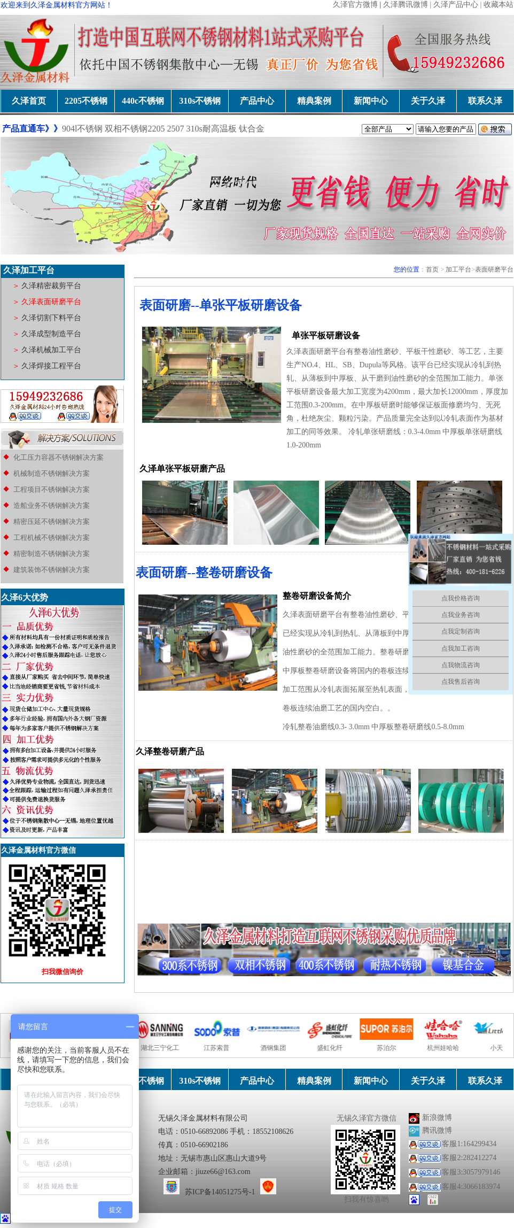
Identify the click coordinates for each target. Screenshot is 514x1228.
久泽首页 (29, 100)
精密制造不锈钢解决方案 (51, 554)
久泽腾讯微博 (405, 5)
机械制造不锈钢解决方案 (51, 473)
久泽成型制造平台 (51, 334)
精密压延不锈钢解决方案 (51, 522)
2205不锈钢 (86, 100)
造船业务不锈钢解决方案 (51, 505)
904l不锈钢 (82, 128)
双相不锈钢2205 (135, 128)
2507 (175, 128)
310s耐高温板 (212, 128)
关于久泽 (428, 100)
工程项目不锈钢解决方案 (51, 489)
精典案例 (314, 100)
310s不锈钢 (200, 100)
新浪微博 (437, 1118)
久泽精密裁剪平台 (51, 286)
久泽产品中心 (455, 5)
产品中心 (257, 100)
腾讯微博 (437, 1130)
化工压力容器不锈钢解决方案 (58, 457)
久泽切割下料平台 (51, 318)
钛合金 (251, 128)
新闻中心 (371, 100)
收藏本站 (498, 5)
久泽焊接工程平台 (51, 366)
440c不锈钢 (143, 100)
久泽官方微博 (355, 5)
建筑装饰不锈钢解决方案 (51, 570)
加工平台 (458, 269)
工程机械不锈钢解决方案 (51, 538)
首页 (432, 269)
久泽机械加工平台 (51, 350)
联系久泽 (485, 100)
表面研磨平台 (494, 269)
